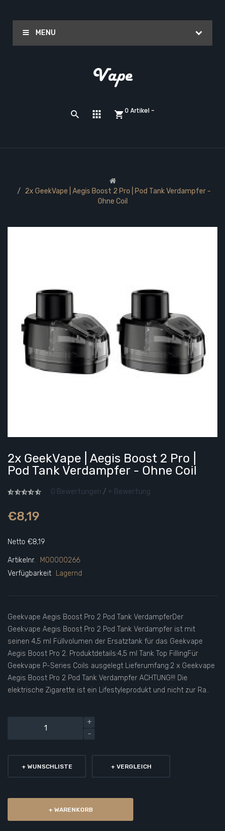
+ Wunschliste (47, 766)
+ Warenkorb (71, 809)
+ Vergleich (131, 766)
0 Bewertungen (76, 491)
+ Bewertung (129, 491)
